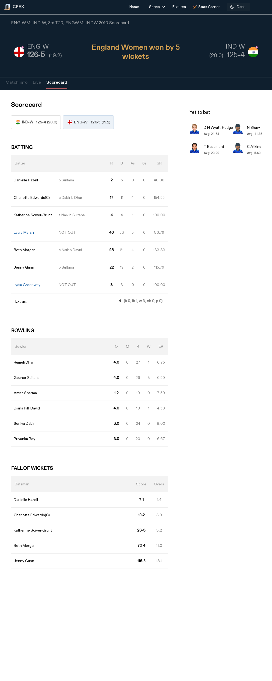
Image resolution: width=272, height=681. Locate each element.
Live (37, 82)
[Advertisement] (252, 380)
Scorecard (56, 82)
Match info (16, 82)
